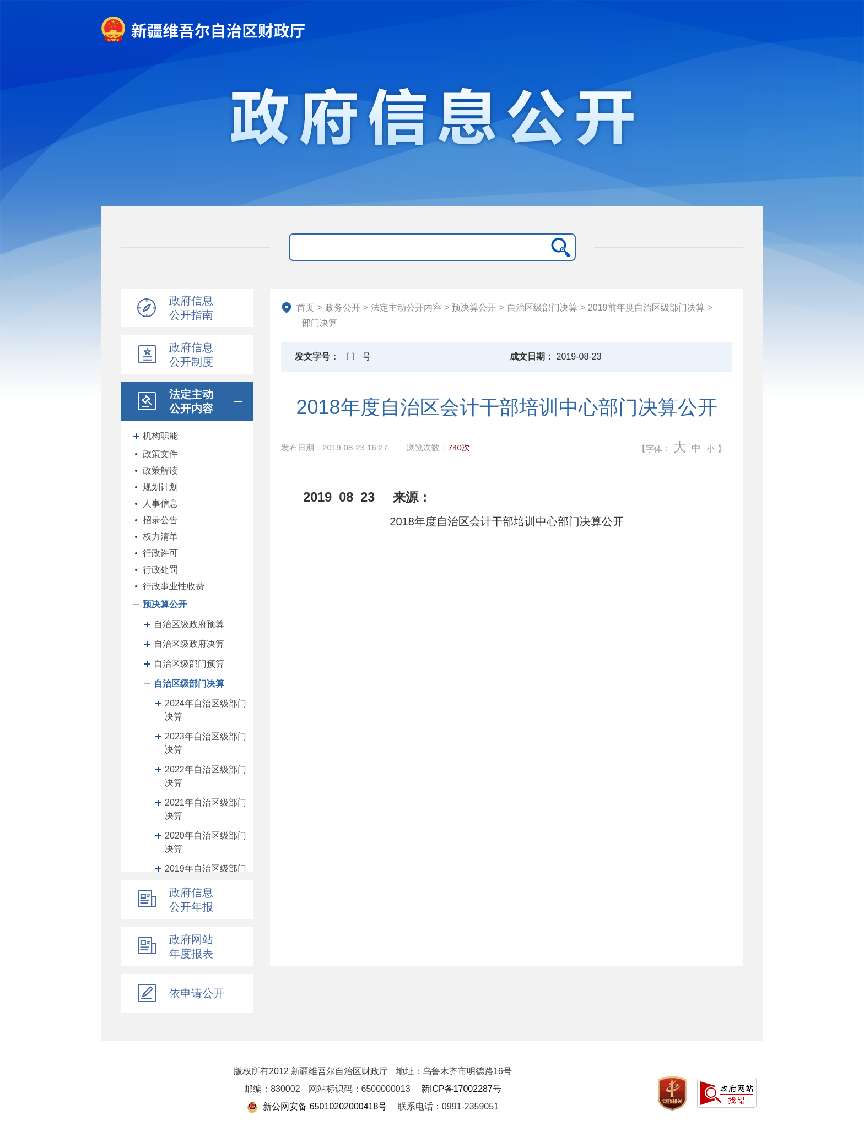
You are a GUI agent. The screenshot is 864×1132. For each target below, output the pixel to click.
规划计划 (160, 487)
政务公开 (342, 307)
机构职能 (160, 435)
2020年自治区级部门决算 (205, 842)
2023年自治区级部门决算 (205, 743)
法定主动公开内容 (406, 307)
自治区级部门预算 (189, 663)
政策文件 (160, 454)
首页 (305, 307)
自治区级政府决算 (189, 644)
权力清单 (160, 536)
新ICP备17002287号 (461, 1088)
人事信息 (160, 503)
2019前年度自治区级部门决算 (646, 307)
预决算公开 (165, 604)
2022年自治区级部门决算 (205, 776)
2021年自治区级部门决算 (205, 809)
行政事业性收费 (173, 586)
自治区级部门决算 (189, 683)
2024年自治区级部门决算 (205, 710)
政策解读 (160, 470)
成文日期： (532, 356)
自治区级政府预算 (189, 624)
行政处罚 (160, 569)
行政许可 (160, 553)
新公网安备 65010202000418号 (317, 1106)
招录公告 (160, 520)
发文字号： (317, 356)
